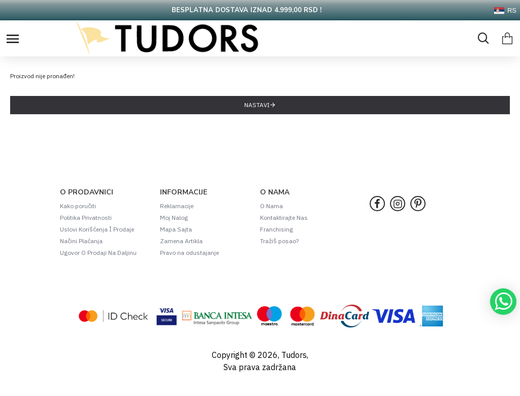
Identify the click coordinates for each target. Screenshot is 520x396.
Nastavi (257, 105)
